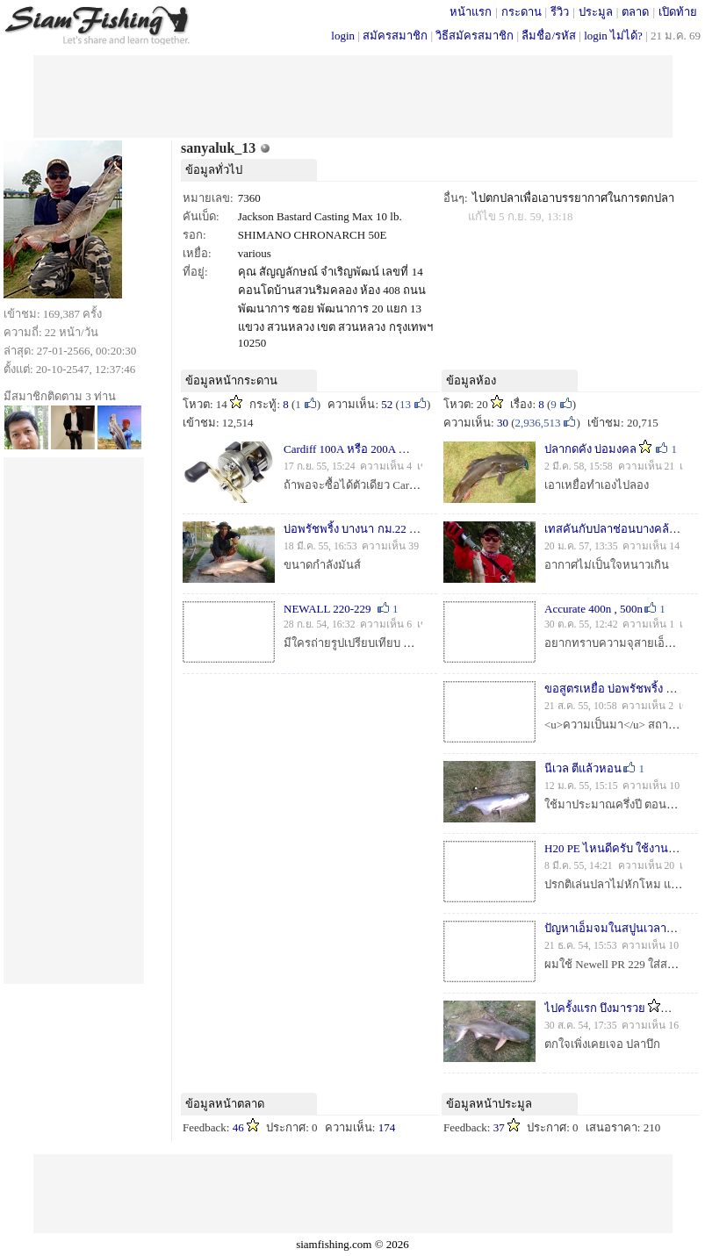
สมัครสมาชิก (395, 35)
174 (387, 1127)
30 (502, 422)
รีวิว (559, 11)
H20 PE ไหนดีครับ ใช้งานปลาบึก (623, 848)
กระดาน (521, 11)
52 (386, 404)
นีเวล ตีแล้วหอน (583, 768)
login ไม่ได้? (613, 35)
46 (238, 1127)
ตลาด (635, 11)
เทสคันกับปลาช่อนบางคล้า (609, 528)
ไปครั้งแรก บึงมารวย (594, 1008)
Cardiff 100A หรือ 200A (339, 449)
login (343, 35)
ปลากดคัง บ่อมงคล (590, 449)
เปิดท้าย (677, 11)
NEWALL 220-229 (327, 608)
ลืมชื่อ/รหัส (549, 35)
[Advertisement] (353, 94)
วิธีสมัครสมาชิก (474, 35)
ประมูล (596, 11)
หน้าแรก (471, 11)
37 (499, 1127)
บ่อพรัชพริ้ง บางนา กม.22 (345, 528)
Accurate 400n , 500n (593, 608)
